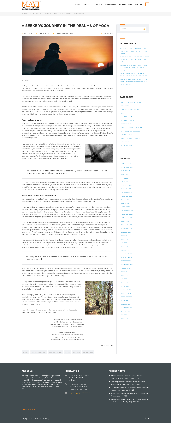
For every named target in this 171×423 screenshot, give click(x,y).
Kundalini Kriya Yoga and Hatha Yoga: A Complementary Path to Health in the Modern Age (134, 82)
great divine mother (55, 352)
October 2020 (126, 217)
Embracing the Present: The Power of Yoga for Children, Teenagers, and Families (134, 59)
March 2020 (125, 221)
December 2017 (126, 297)
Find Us (138, 4)
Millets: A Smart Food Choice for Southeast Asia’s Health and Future (133, 75)
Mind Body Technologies (130, 131)
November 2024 (127, 196)
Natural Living (126, 135)
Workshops (110, 4)
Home (77, 4)
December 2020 (127, 210)
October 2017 (126, 304)
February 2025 (126, 185)
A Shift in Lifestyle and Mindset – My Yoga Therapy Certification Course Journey (133, 51)
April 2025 (124, 178)
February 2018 (126, 290)
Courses (98, 4)
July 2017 (124, 315)
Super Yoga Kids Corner (130, 138)
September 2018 (127, 264)
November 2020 (127, 214)
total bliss (76, 352)
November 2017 (126, 300)
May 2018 (124, 279)
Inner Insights (126, 124)
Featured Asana (127, 117)
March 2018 (125, 286)
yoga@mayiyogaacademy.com (80, 393)
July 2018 (124, 272)
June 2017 (124, 318)
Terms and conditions (29, 409)
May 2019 (124, 243)
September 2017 (127, 308)
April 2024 (125, 203)
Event (123, 113)
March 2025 (125, 181)
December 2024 (127, 192)
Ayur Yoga (125, 106)
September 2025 (127, 167)
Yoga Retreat (125, 4)
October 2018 (126, 261)
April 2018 (124, 282)
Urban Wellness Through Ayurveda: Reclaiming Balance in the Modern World (134, 67)
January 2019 (126, 250)
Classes (87, 4)
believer (25, 352)
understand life (88, 352)
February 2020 (126, 225)
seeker (67, 352)
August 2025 (125, 171)
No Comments (107, 33)
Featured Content (128, 120)
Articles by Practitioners (131, 102)
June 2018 (124, 275)
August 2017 (125, 311)
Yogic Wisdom (126, 145)
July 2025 (124, 174)
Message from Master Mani (131, 127)
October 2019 (126, 232)
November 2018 (126, 257)
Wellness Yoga (127, 142)
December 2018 (126, 253)
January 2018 (126, 293)
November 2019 (126, 228)
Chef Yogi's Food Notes (130, 109)
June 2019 (124, 239)
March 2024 (125, 207)
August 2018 (125, 268)
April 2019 (124, 246)
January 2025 (126, 189)
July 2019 (124, 235)
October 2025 (126, 163)
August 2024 (125, 199)
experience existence (39, 352)
